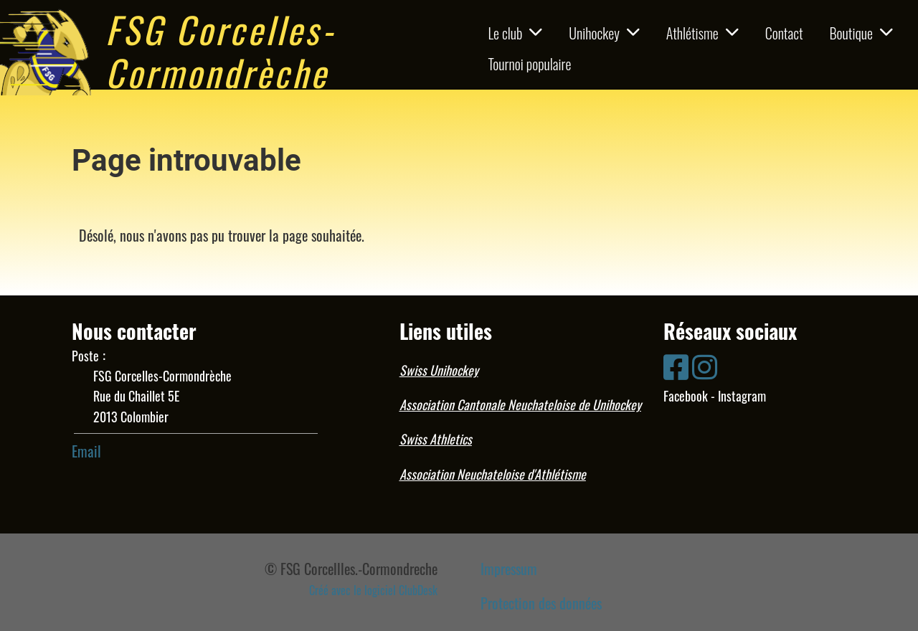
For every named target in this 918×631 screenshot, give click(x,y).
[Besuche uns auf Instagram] (704, 364)
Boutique (861, 33)
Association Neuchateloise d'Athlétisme (492, 474)
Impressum (509, 568)
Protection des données (541, 603)
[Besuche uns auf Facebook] (675, 364)
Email (86, 451)
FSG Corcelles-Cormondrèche (220, 50)
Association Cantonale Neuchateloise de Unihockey (520, 404)
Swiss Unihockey (438, 370)
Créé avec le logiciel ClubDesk (373, 590)
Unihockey (604, 33)
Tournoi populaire (529, 64)
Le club (515, 33)
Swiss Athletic (433, 439)
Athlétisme (702, 33)
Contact (784, 33)
